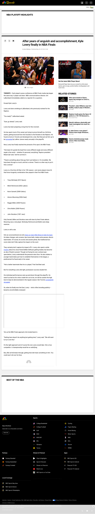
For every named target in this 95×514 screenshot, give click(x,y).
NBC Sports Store (28, 500)
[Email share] (13, 40)
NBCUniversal (11, 503)
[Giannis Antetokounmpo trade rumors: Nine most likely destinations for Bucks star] (63, 140)
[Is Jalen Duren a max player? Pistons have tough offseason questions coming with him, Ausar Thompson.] (63, 132)
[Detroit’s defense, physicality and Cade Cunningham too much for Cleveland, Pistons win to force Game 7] (63, 124)
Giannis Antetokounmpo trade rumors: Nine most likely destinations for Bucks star (78, 140)
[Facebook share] (5, 40)
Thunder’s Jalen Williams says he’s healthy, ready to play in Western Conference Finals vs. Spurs (80, 107)
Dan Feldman (27, 49)
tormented (9, 139)
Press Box (35, 500)
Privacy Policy (48, 500)
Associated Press (73, 117)
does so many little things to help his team (39, 235)
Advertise (4, 500)
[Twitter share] (9, 40)
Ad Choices (41, 500)
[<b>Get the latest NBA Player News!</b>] (74, 70)
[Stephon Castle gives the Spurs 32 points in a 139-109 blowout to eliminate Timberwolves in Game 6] (63, 115)
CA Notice (67, 500)
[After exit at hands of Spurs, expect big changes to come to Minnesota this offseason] (63, 99)
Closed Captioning (16, 500)
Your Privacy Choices (60, 500)
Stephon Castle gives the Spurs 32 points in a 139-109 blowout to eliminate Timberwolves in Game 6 (80, 115)
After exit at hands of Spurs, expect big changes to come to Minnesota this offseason (79, 98)
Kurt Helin (71, 101)
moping (6, 250)
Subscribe (5, 432)
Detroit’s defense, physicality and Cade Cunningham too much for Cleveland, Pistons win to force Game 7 (79, 123)
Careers (9, 500)
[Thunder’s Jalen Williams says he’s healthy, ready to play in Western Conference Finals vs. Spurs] (63, 107)
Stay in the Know (6, 426)
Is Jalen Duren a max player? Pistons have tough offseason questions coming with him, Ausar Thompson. (80, 131)
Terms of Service (75, 500)
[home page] (8, 3)
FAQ (22, 500)
